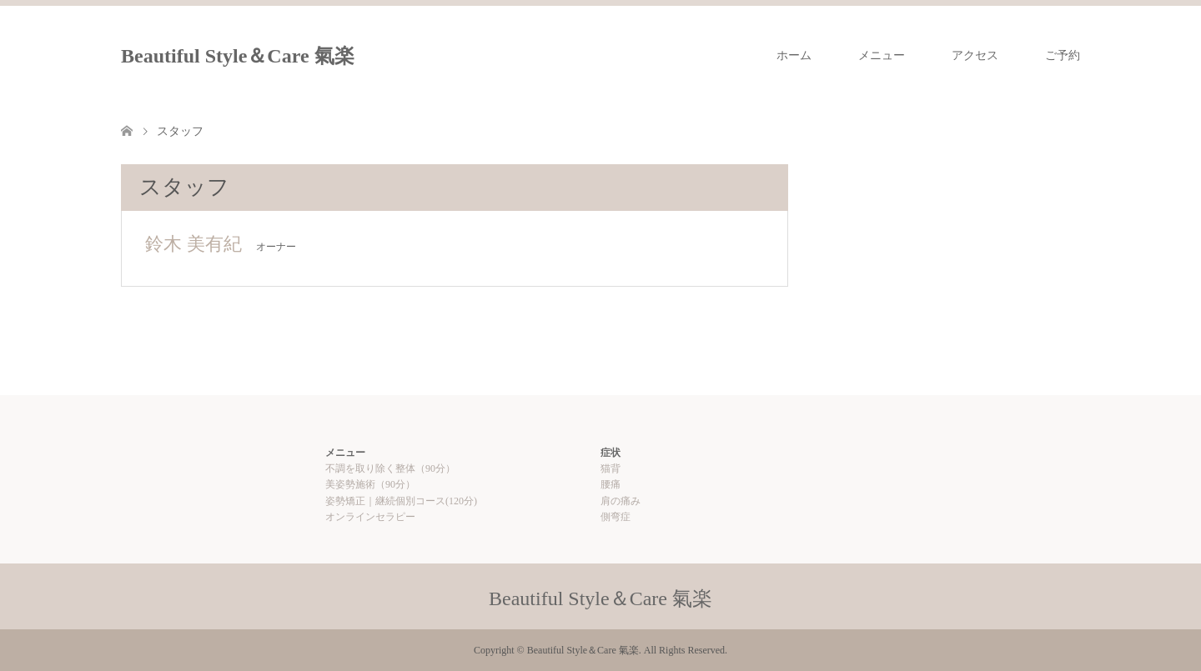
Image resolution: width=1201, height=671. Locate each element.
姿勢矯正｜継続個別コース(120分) (401, 501)
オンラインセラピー (370, 517)
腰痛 (610, 484)
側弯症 (615, 517)
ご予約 (1062, 55)
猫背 (610, 468)
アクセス (975, 55)
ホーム (794, 55)
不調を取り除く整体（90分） (390, 468)
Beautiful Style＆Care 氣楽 (237, 56)
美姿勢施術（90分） (370, 484)
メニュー (881, 55)
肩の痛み (620, 501)
